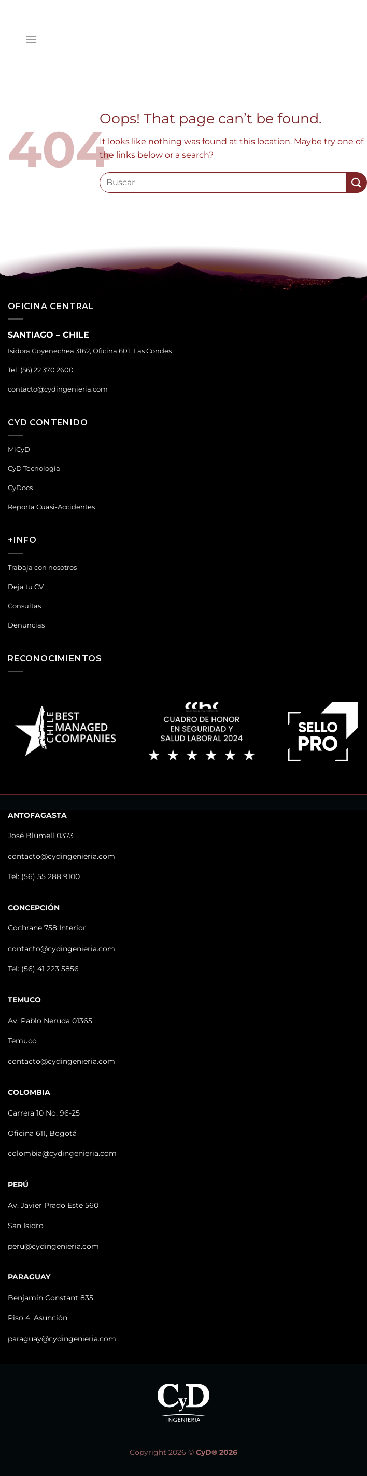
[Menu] (31, 39)
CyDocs (20, 488)
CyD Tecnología (34, 468)
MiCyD (19, 449)
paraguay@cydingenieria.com (62, 1338)
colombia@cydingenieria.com (62, 1153)
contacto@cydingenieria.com (58, 389)
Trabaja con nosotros (42, 568)
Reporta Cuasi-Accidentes (51, 507)
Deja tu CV (26, 587)
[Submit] (356, 182)
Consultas (24, 606)
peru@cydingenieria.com (53, 1246)
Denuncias (26, 625)
